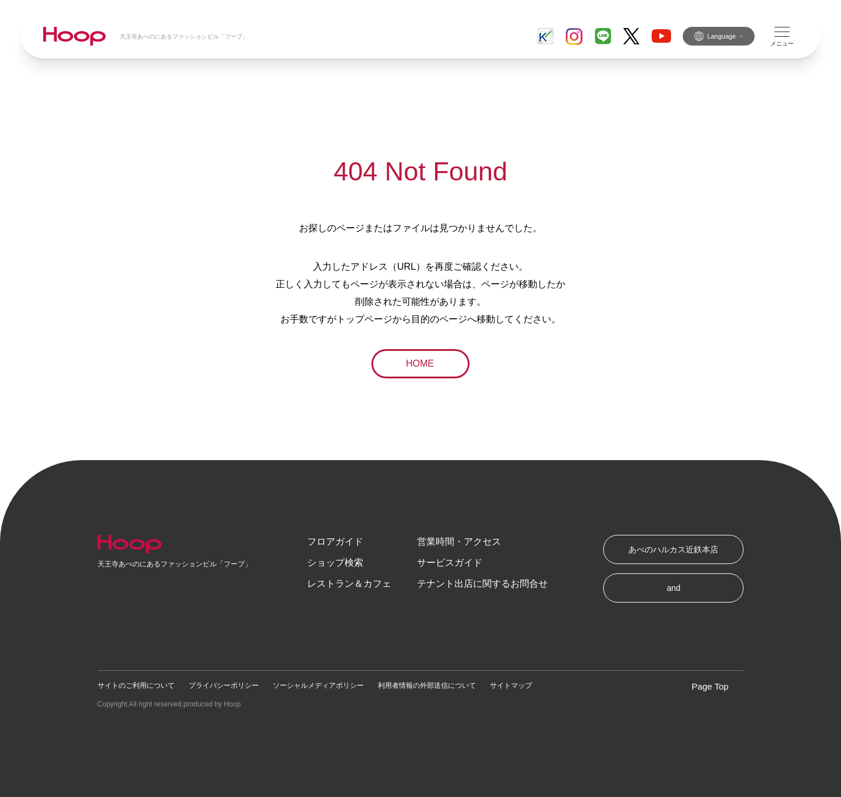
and (673, 588)
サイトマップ (511, 685)
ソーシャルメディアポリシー (318, 685)
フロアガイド (335, 542)
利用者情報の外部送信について (427, 685)
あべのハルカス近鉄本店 (673, 549)
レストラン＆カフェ (349, 584)
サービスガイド (449, 563)
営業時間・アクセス (459, 542)
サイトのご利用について (136, 685)
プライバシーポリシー (224, 685)
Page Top (709, 686)
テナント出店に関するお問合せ (482, 584)
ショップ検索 (335, 563)
